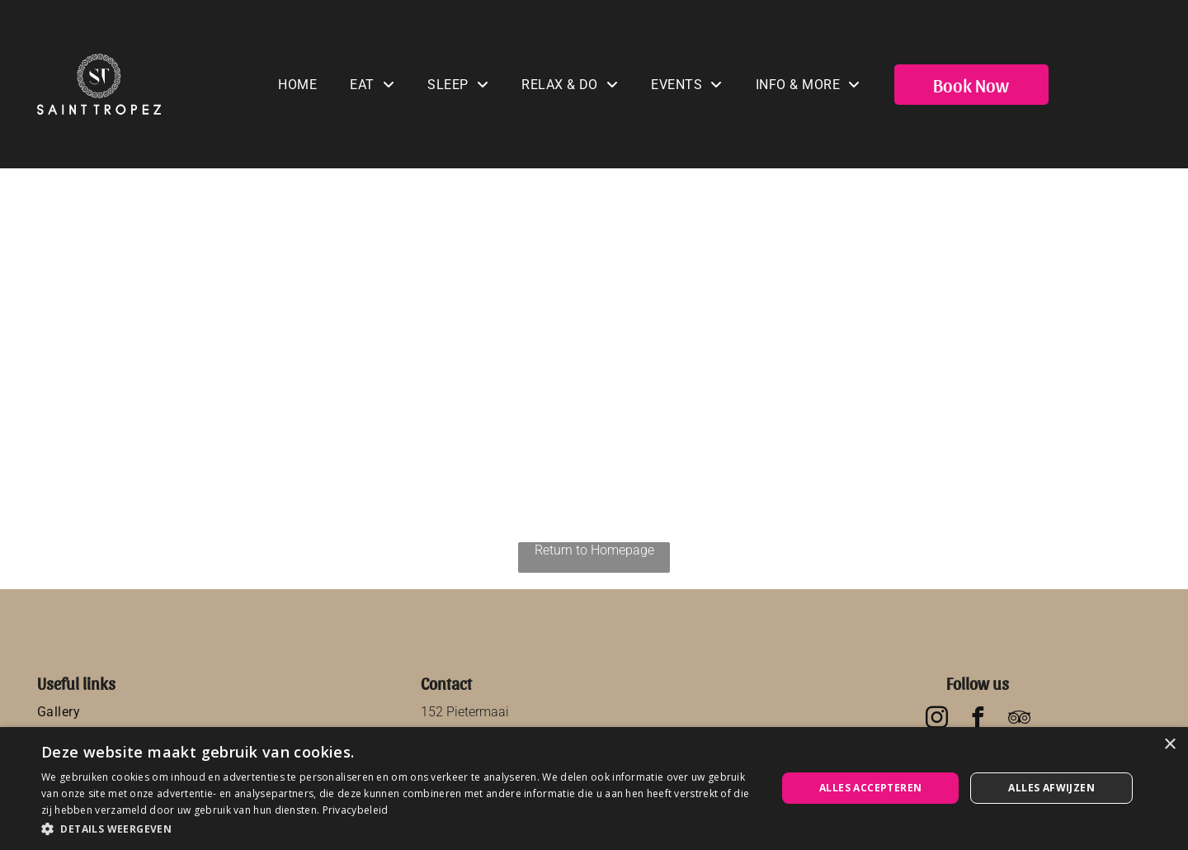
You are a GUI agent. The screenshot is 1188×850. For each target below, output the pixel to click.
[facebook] (977, 720)
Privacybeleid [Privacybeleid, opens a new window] (356, 810)
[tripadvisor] (1018, 720)
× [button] (1169, 745)
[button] (398, 828)
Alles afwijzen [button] (1051, 788)
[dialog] (594, 788)
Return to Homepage (594, 550)
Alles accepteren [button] (870, 788)
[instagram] (936, 720)
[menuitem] (297, 84)
